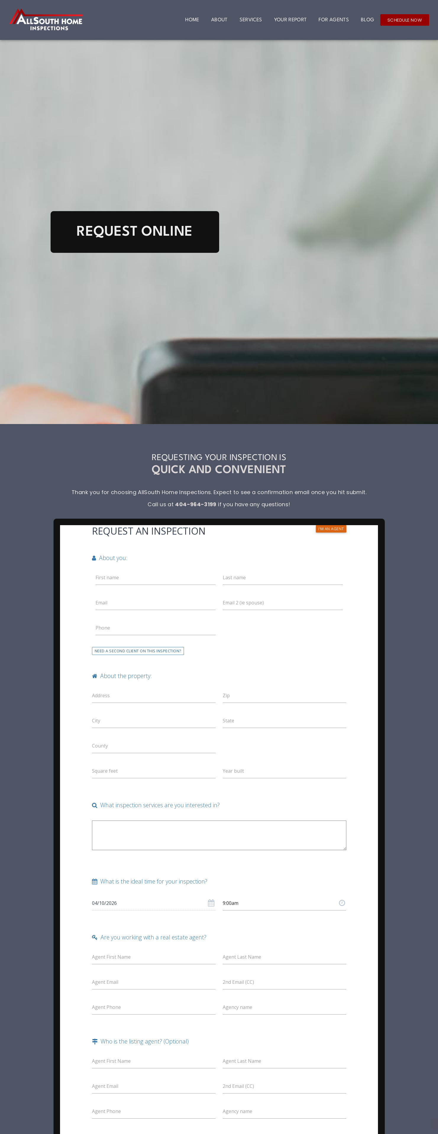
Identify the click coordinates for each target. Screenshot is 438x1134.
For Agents (334, 19)
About (219, 19)
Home (192, 19)
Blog (367, 19)
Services (251, 19)
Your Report (290, 19)
